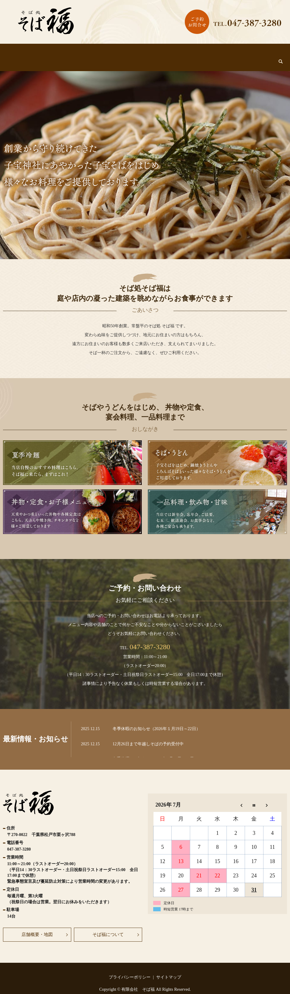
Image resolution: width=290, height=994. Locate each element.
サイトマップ (168, 966)
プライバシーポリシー (130, 966)
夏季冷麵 (88, 52)
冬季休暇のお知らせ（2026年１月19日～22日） (156, 718)
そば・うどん (119, 52)
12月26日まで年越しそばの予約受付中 (148, 732)
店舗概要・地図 (37, 923)
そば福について (55, 52)
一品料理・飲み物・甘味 (229, 52)
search (266, 50)
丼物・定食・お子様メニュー (169, 52)
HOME (25, 52)
